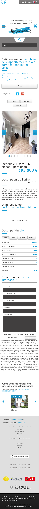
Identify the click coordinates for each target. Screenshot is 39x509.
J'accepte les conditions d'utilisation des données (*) (18, 334)
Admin (30, 498)
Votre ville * (6, 308)
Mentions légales (8, 498)
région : (21, 423)
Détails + (13, 237)
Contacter (13, 101)
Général (5, 237)
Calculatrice (19, 105)
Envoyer (30, 338)
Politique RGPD (13, 500)
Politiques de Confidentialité (28, 369)
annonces (17, 420)
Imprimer (26, 101)
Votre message (7, 315)
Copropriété (22, 237)
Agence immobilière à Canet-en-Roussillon (15, 74)
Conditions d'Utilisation (6, 371)
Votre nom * (6, 287)
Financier (31, 237)
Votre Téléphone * (8, 301)
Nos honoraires (17, 498)
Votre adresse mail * (9, 294)
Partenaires (25, 498)
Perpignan (7, 76)
